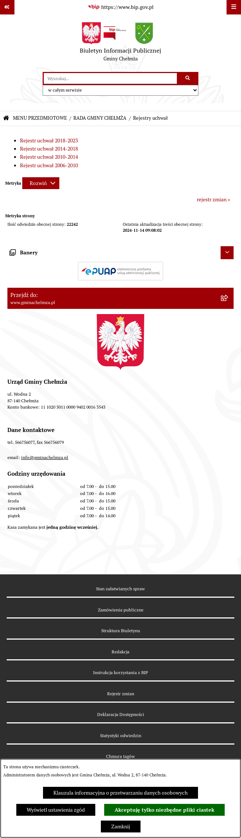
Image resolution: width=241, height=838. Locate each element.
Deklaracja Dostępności (120, 714)
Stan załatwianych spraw (120, 588)
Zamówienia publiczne (120, 610)
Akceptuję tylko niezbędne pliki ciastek (164, 809)
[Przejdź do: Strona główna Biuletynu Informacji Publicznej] (6, 118)
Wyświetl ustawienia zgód (56, 809)
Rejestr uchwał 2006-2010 (49, 165)
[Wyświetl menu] (234, 7)
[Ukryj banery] (227, 252)
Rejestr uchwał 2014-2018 (49, 148)
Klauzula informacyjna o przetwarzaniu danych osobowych (120, 792)
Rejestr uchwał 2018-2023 (49, 140)
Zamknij (120, 826)
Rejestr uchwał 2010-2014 (49, 157)
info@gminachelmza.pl (44, 457)
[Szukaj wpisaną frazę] (188, 78)
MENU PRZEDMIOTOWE (40, 118)
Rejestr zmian (120, 693)
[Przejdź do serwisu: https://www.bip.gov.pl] (120, 7)
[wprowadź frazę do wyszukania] (110, 78)
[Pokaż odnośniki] (7, 7)
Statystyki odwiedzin (120, 735)
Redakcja (120, 651)
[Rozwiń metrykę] (40, 183)
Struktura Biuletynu (120, 630)
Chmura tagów (120, 756)
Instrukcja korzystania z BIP (120, 672)
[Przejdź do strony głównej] (120, 43)
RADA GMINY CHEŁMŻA (99, 118)
